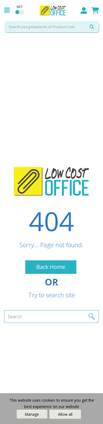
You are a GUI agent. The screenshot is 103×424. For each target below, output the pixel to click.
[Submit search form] (92, 26)
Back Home (50, 267)
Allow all (65, 414)
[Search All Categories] (51, 27)
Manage (32, 414)
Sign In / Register (83, 10)
